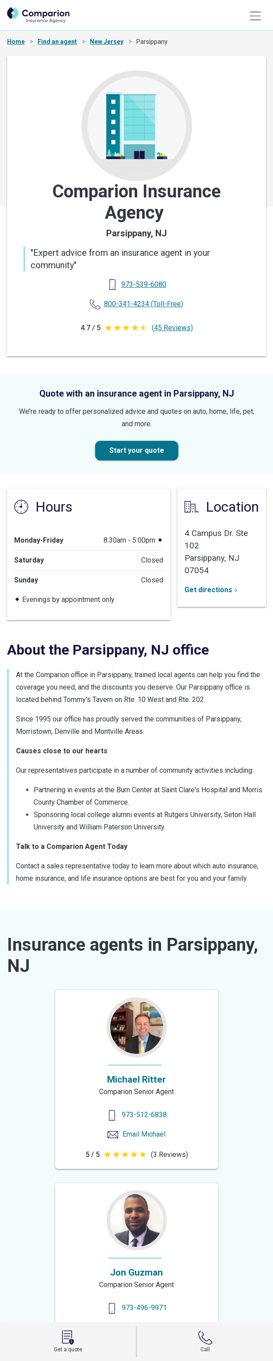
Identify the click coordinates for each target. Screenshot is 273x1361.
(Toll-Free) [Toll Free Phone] (143, 304)
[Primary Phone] (143, 284)
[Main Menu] (255, 16)
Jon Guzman (136, 1272)
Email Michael (144, 1134)
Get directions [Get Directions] (211, 590)
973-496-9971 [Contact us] (144, 1307)
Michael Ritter (136, 1079)
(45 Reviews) (172, 328)
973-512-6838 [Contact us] (144, 1114)
